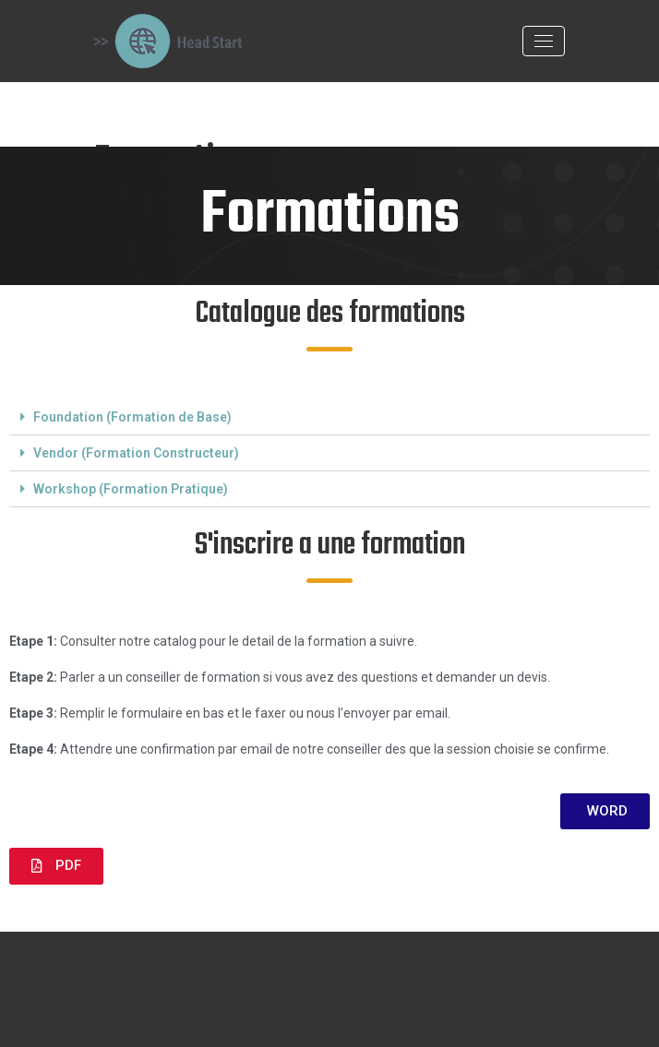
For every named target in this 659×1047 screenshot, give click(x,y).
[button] (605, 811)
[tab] (329, 417)
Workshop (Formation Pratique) (130, 489)
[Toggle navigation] (543, 41)
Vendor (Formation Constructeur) (136, 453)
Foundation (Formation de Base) (132, 417)
